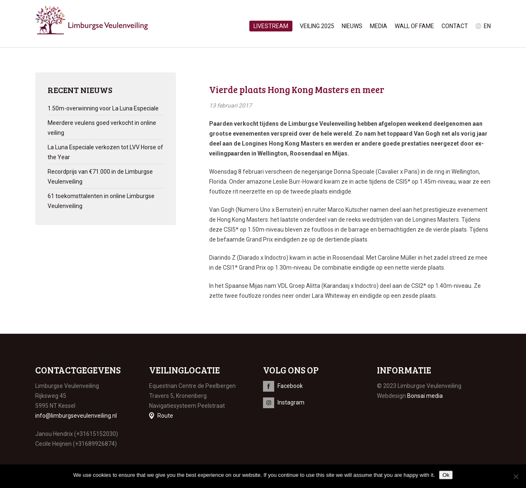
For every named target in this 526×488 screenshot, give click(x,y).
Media (378, 26)
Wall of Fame (414, 26)
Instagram (290, 402)
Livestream (270, 26)
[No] (516, 476)
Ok (445, 475)
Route (165, 415)
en (487, 26)
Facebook (290, 386)
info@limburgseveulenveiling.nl (76, 415)
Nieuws (352, 26)
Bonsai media (425, 395)
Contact (455, 26)
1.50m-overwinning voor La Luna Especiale (103, 108)
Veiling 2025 (317, 26)
